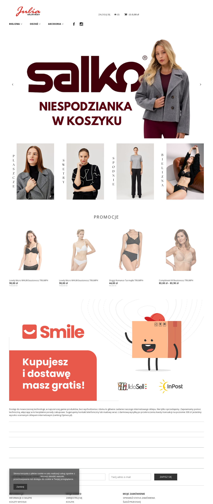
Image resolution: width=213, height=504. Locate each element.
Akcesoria (54, 23)
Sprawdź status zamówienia (139, 487)
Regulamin (15, 499)
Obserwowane (74, 495)
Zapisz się (166, 466)
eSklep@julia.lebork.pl (192, 7)
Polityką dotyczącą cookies (26, 476)
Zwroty (127, 499)
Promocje (106, 217)
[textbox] (117, 15)
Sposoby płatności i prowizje (25, 495)
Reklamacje (129, 495)
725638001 (163, 7)
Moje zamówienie (134, 483)
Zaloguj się (169, 14)
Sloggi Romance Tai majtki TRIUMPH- (126, 280)
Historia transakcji (77, 499)
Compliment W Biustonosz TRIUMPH (176, 280)
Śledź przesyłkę (132, 491)
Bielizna (14, 23)
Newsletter (29, 466)
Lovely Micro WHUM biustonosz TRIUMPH (28, 280)
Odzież (34, 23)
